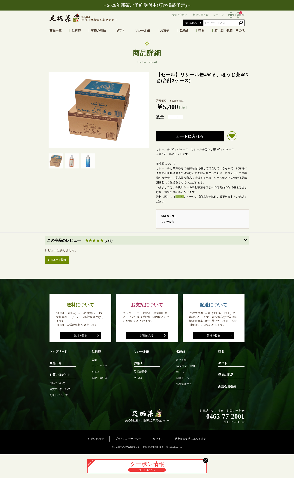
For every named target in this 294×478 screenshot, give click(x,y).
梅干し (180, 372)
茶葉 (94, 360)
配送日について (59, 395)
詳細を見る (80, 335)
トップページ (59, 351)
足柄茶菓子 (140, 371)
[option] (99, 110)
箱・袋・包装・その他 (229, 30)
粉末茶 (96, 372)
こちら (180, 196)
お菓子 (164, 30)
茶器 (201, 30)
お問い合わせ (96, 438)
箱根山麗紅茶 (99, 378)
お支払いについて (60, 389)
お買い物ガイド (60, 374)
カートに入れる (190, 136)
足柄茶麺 (181, 360)
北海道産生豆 (184, 384)
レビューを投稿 (57, 259)
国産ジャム (182, 378)
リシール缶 (142, 30)
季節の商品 (98, 30)
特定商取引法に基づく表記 (190, 438)
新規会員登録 (227, 386)
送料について (57, 383)
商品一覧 (56, 30)
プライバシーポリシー (128, 438)
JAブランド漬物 (185, 366)
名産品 (183, 30)
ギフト (120, 30)
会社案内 (158, 438)
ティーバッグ (99, 366)
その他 (138, 377)
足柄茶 (76, 30)
